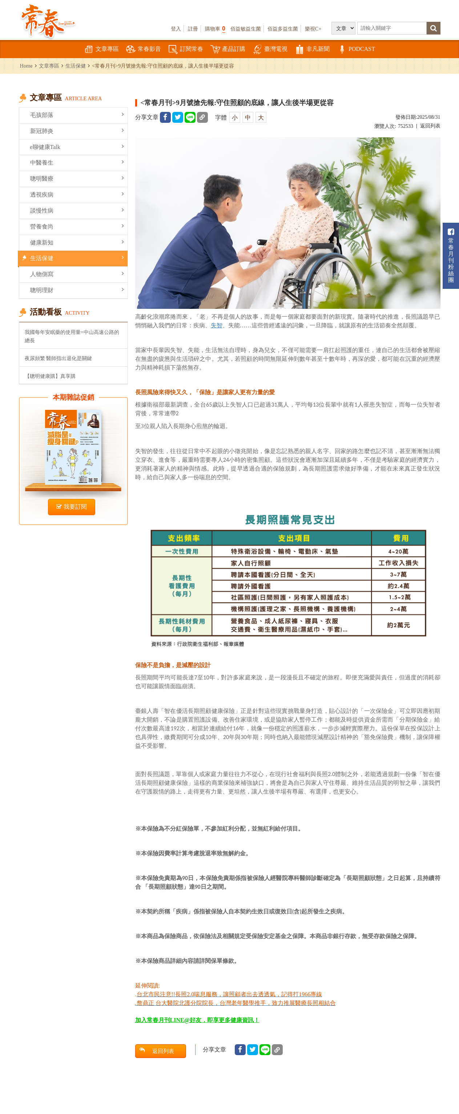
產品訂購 (227, 50)
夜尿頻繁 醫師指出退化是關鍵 (58, 358)
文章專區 (101, 50)
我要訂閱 (71, 507)
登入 (176, 29)
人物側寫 (77, 273)
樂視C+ (313, 29)
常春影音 (143, 50)
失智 (216, 325)
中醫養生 (77, 162)
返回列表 (430, 126)
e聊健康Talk (77, 146)
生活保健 (75, 66)
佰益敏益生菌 (245, 29)
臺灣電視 (270, 50)
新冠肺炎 (77, 130)
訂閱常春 (185, 50)
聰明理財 (77, 289)
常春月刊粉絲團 (451, 255)
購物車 (215, 28)
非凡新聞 (312, 50)
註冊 (193, 29)
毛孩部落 (77, 114)
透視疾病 (77, 194)
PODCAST (356, 50)
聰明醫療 (77, 178)
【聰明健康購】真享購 (50, 376)
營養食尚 (77, 226)
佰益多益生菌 (282, 29)
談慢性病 (77, 210)
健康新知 (77, 242)
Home (26, 66)
